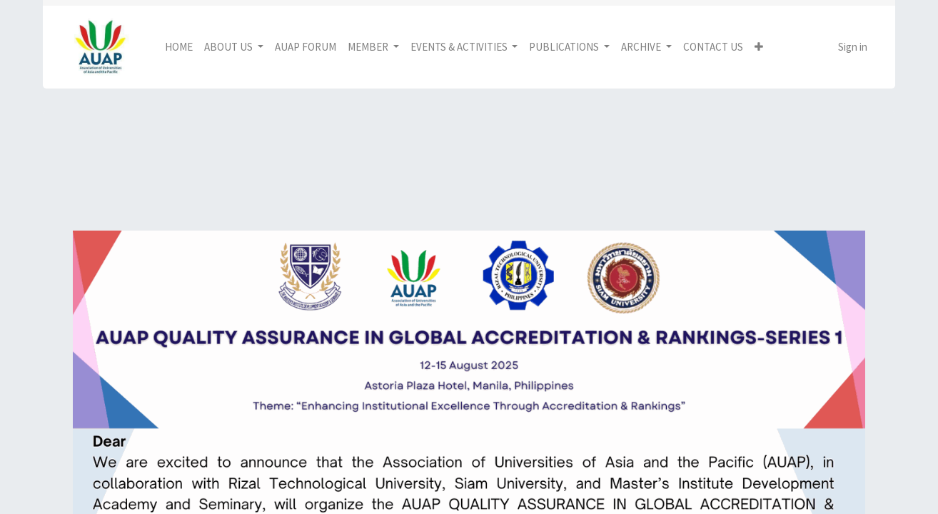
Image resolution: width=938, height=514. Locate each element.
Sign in (852, 47)
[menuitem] (178, 47)
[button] (759, 47)
